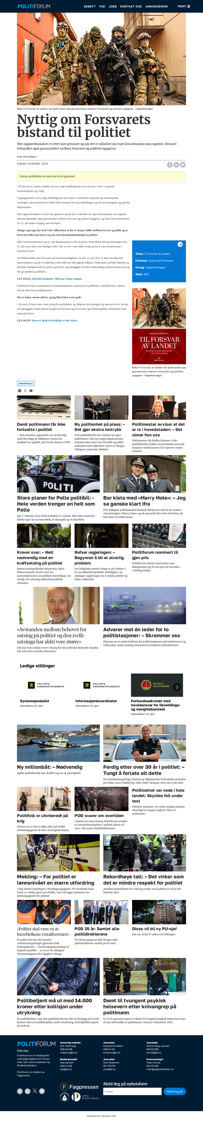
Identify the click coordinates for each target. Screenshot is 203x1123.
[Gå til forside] (34, 6)
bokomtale (26, 385)
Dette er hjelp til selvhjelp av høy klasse (54, 322)
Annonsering (156, 6)
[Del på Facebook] (170, 166)
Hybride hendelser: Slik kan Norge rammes (57, 280)
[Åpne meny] (184, 6)
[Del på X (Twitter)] (176, 166)
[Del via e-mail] (183, 166)
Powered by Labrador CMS (101, 1118)
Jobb (113, 6)
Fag (102, 6)
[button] (177, 689)
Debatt (90, 6)
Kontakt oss (131, 6)
